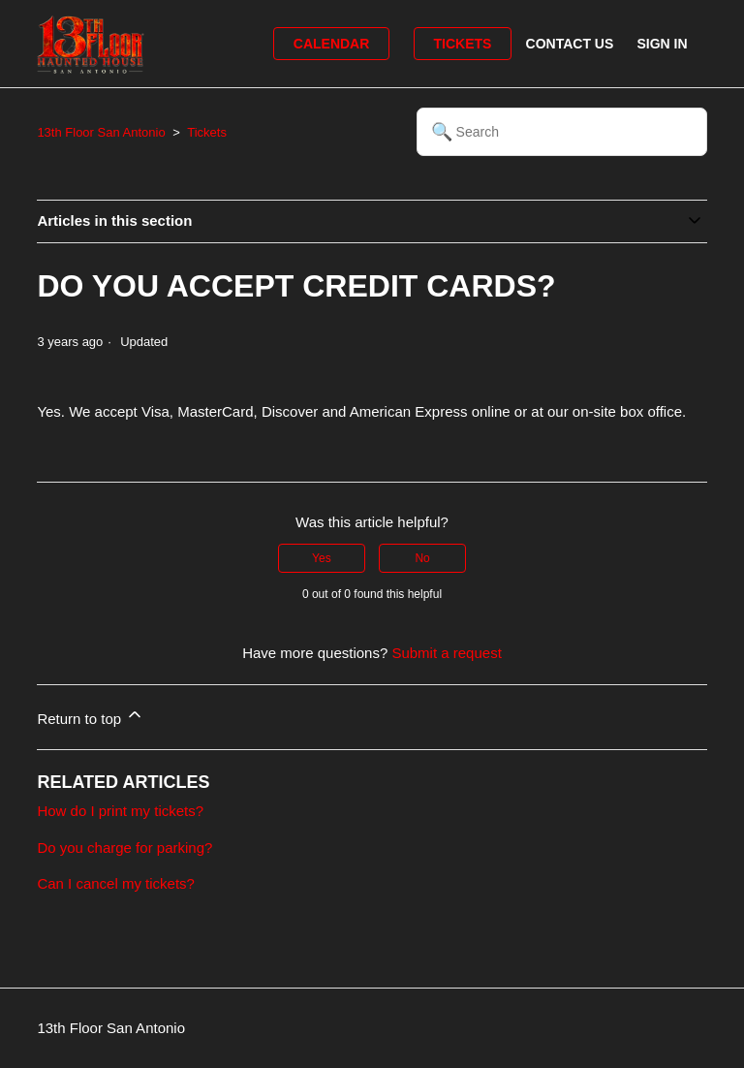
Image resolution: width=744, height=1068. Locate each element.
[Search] (562, 132)
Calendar (332, 43)
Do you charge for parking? (124, 847)
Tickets (463, 43)
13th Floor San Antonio (101, 132)
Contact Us (570, 43)
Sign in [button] (661, 43)
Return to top (90, 716)
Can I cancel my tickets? (116, 883)
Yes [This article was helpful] (321, 558)
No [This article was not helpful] (422, 558)
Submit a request (446, 652)
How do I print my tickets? (120, 810)
